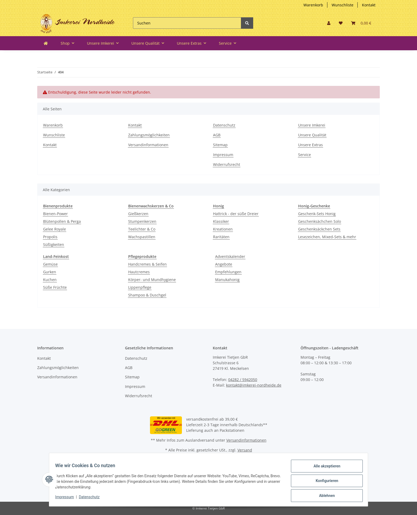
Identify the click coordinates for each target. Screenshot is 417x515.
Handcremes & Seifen (147, 264)
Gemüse (50, 264)
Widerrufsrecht (226, 164)
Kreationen (223, 229)
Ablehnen (324, 496)
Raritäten (221, 236)
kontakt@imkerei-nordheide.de (253, 385)
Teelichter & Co (141, 229)
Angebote (223, 264)
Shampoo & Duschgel (147, 295)
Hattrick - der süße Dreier (235, 213)
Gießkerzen (138, 213)
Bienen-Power (55, 213)
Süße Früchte (55, 287)
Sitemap (220, 144)
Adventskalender (230, 256)
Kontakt (369, 4)
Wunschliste (342, 4)
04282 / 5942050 (242, 379)
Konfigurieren (324, 482)
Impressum (223, 154)
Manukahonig (227, 279)
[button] (329, 23)
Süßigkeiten (53, 244)
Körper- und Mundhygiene (152, 279)
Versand (244, 450)
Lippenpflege (139, 287)
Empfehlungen (228, 271)
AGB (216, 134)
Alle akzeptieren (324, 468)
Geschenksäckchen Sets (319, 229)
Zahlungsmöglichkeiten (149, 134)
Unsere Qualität (312, 134)
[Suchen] (187, 23)
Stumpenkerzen (142, 221)
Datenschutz (224, 125)
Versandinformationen (148, 144)
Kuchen (50, 279)
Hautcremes (139, 271)
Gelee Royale (54, 229)
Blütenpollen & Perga (62, 221)
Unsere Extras (310, 144)
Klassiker (221, 221)
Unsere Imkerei (311, 125)
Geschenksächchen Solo (319, 221)
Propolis (50, 236)
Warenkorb (313, 4)
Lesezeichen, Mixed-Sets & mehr (327, 236)
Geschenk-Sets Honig (317, 213)
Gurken (49, 271)
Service (304, 154)
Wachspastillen (141, 236)
